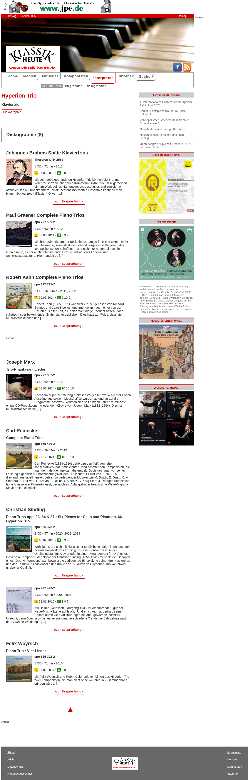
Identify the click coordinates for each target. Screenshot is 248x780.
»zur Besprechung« (68, 201)
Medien (30, 76)
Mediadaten (234, 766)
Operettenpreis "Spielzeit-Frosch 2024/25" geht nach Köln (166, 145)
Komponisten (76, 76)
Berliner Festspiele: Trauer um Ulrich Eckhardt (163, 112)
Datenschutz (15, 766)
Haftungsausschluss (20, 773)
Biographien (73, 86)
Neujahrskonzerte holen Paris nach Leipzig (162, 136)
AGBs (11, 759)
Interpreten (103, 78)
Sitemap (181, 16)
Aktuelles (50, 76)
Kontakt (232, 759)
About (11, 752)
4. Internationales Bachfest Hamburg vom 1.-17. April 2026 (166, 103)
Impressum (234, 752)
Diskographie (12, 112)
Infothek (126, 76)
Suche (146, 76)
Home (13, 76)
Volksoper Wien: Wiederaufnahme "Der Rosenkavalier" (164, 121)
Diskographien (96, 86)
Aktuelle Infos (52, 86)
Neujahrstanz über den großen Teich (163, 129)
